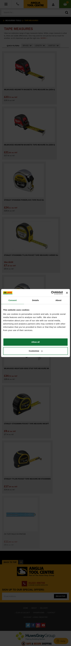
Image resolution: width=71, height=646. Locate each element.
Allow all (35, 342)
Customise (35, 351)
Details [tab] (35, 300)
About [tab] (58, 300)
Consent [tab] (13, 300)
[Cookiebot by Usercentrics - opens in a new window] (51, 293)
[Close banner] (67, 293)
